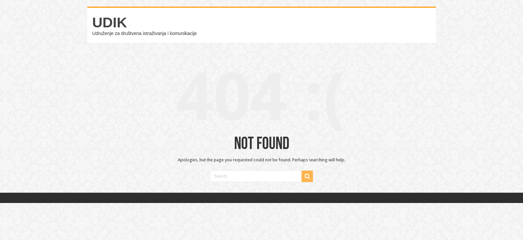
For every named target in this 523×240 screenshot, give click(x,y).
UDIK (109, 22)
